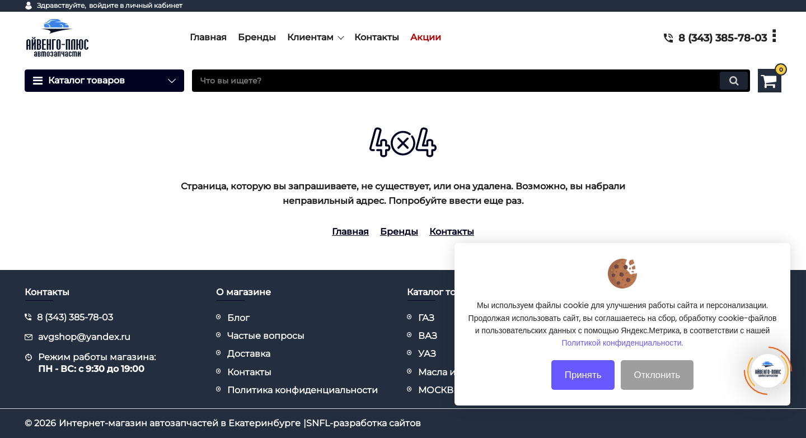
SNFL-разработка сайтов (363, 423)
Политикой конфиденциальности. (622, 360)
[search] (471, 80)
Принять (583, 392)
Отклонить (657, 392)
